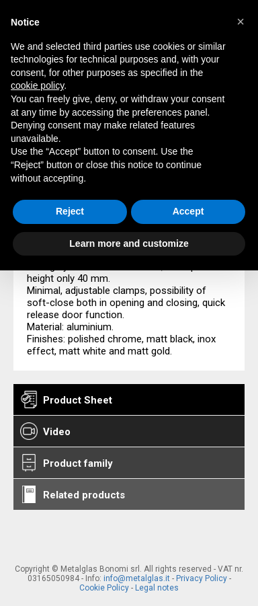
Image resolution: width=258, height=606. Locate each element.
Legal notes (157, 588)
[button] (240, 21)
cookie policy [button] (37, 85)
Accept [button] (188, 211)
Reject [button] (70, 211)
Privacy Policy (201, 578)
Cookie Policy (104, 588)
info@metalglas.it (136, 578)
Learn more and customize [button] (128, 243)
